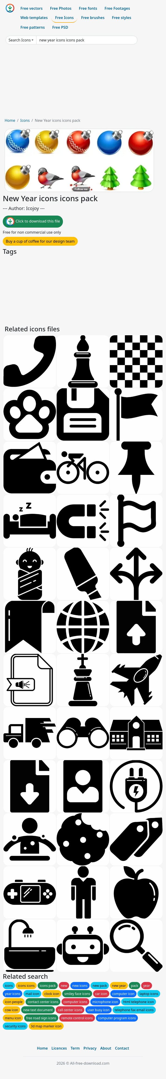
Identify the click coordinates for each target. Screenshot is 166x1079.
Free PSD (60, 27)
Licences (59, 1048)
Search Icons (20, 40)
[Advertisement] (83, 82)
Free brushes (92, 17)
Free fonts (88, 8)
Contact (122, 1048)
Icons (24, 120)
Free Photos (60, 8)
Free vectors (31, 8)
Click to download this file (33, 221)
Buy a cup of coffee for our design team (40, 241)
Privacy (90, 1048)
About (105, 1048)
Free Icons (64, 17)
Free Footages (117, 8)
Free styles (121, 17)
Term (75, 1048)
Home (10, 120)
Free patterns (32, 27)
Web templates (34, 17)
